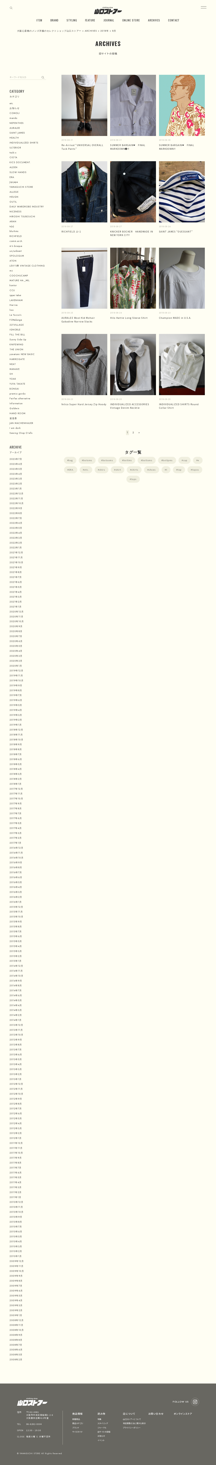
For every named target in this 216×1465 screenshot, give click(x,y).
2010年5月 (16, 1236)
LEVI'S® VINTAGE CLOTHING (27, 265)
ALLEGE (14, 191)
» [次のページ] (139, 432)
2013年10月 (16, 1034)
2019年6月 (16, 700)
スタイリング (103, 1423)
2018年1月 (16, 783)
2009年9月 (16, 1275)
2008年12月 (17, 1320)
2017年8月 (16, 808)
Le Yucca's (15, 315)
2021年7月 (16, 577)
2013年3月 (16, 1069)
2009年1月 (16, 1315)
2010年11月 (16, 1207)
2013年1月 (16, 1079)
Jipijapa (14, 182)
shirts (134, 469)
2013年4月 (16, 1064)
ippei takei (15, 295)
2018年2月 (16, 779)
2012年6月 (16, 1113)
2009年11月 (16, 1266)
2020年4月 (16, 651)
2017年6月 (16, 818)
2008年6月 (16, 1349)
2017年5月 (16, 823)
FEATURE (90, 20)
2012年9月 (16, 1098)
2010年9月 (16, 1216)
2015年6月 (16, 936)
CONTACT (174, 20)
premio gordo (18, 393)
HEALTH (14, 137)
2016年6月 (16, 877)
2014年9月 (16, 980)
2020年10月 (17, 621)
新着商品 (76, 1419)
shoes (152, 469)
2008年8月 (16, 1339)
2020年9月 (16, 626)
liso (12, 310)
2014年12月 (16, 965)
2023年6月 (16, 464)
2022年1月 (16, 547)
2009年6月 (16, 1290)
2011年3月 (16, 1187)
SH (11, 373)
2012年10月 (16, 1093)
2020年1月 (16, 665)
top (180, 469)
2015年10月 (16, 916)
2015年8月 (16, 926)
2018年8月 (16, 749)
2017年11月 (16, 793)
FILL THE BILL (17, 334)
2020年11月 (16, 616)
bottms (128, 460)
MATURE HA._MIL (20, 280)
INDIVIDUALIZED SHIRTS (24, 142)
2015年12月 (16, 906)
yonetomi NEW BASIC (22, 354)
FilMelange (16, 319)
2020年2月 (16, 660)
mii (11, 270)
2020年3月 (16, 655)
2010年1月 (16, 1256)
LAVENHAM (16, 300)
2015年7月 (16, 931)
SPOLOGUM (17, 255)
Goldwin (14, 408)
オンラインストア (183, 1413)
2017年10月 (16, 798)
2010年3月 (16, 1246)
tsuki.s (13, 152)
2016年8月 (16, 867)
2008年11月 (16, 1325)
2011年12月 (16, 1143)
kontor (13, 285)
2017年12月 (16, 788)
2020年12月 (17, 611)
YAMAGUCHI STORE (21, 187)
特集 (99, 1419)
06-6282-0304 (34, 1424)
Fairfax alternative (20, 398)
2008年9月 (16, 1335)
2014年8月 (16, 985)
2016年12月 (16, 847)
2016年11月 (16, 852)
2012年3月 (16, 1128)
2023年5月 (16, 469)
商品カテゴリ (77, 1423)
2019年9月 (16, 685)
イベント (101, 1440)
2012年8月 (16, 1103)
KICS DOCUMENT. (20, 162)
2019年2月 (16, 719)
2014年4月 (16, 1005)
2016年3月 (16, 892)
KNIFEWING (17, 344)
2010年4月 (16, 1241)
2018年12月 (16, 729)
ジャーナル (102, 1427)
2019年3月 (16, 715)
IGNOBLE (15, 329)
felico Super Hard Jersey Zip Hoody (83, 404)
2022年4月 (16, 532)
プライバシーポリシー (132, 1427)
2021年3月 (16, 596)
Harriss (14, 305)
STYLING (72, 20)
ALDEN (14, 167)
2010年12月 (16, 1202)
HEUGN (14, 196)
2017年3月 (16, 833)
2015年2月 (16, 956)
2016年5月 (16, 882)
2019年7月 (16, 695)
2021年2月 (16, 601)
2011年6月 (16, 1172)
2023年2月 (16, 483)
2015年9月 (16, 921)
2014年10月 (16, 975)
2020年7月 (16, 636)
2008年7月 (16, 1344)
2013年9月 (16, 1039)
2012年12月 (16, 1084)
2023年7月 (16, 459)
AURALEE (15, 128)
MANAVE (15, 369)
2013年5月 (16, 1059)
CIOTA (13, 157)
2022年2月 (16, 542)
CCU (12, 290)
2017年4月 (16, 828)
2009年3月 (16, 1305)
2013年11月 (16, 1030)
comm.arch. (16, 241)
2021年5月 (16, 587)
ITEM (39, 20)
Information (16, 403)
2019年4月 (16, 710)
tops (134, 479)
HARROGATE (17, 359)
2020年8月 (16, 631)
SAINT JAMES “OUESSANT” (176, 231)
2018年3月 (16, 774)
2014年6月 (16, 995)
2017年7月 (16, 813)
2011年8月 (16, 1162)
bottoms (147, 460)
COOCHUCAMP (19, 275)
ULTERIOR (15, 147)
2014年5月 (16, 1000)
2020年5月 (16, 646)
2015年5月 (16, 941)
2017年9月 (16, 803)
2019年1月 (16, 724)
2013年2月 (16, 1074)
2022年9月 (16, 508)
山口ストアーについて (132, 1419)
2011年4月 (16, 1182)
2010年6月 (16, 1231)
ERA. (71, 469)
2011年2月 (16, 1192)
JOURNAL (108, 20)
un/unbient (16, 251)
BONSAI (14, 388)
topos (195, 469)
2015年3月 (16, 951)
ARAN (13, 221)
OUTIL (13, 201)
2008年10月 (17, 1330)
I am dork (15, 428)
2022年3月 (16, 537)
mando (13, 118)
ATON (13, 260)
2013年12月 (16, 1025)
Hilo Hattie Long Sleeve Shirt (129, 317)
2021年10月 (16, 562)
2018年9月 (16, 744)
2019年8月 (16, 690)
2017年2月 (16, 837)
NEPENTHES (17, 123)
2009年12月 (17, 1261)
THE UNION (16, 349)
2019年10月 (16, 680)
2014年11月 (16, 970)
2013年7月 (16, 1049)
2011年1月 (15, 1197)
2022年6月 (16, 523)
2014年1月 (16, 1020)
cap (185, 460)
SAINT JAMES (17, 132)
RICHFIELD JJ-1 (71, 231)
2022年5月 (16, 528)
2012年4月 (16, 1123)
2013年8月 (16, 1044)
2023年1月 (16, 488)
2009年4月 (16, 1300)
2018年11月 (16, 734)
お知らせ (14, 108)
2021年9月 (16, 567)
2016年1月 (16, 902)
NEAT (13, 364)
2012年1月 (16, 1138)
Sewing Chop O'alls (21, 433)
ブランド (75, 1427)
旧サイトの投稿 (104, 1431)
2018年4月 (16, 769)
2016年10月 (16, 857)
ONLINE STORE (131, 20)
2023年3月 (16, 478)
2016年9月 (16, 862)
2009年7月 (16, 1285)
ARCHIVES (154, 20)
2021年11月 (16, 557)
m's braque (16, 246)
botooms (108, 460)
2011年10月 (16, 1152)
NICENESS (16, 211)
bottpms (168, 460)
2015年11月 (16, 911)
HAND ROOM (18, 413)
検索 (43, 77)
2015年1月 (16, 960)
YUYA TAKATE (17, 383)
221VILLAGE (17, 324)
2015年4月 (16, 946)
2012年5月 (16, 1118)
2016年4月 (16, 887)
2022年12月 (16, 493)
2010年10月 (16, 1212)
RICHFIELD (16, 236)
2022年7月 (16, 518)
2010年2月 (16, 1251)
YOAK (13, 378)
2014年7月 (16, 990)
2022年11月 (16, 498)
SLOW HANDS (18, 172)
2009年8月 (16, 1280)
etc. (86, 469)
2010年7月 (16, 1226)
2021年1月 (16, 606)
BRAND (54, 20)
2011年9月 (16, 1157)
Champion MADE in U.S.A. (175, 317)
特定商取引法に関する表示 (134, 1423)
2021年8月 (16, 572)
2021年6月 (16, 582)
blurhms (14, 231)
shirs (102, 469)
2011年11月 (16, 1148)
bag (70, 460)
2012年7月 (16, 1108)
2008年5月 (16, 1354)
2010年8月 (16, 1221)
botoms (87, 460)
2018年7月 (16, 754)
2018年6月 (16, 759)
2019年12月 (16, 670)
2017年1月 (16, 842)
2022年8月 (16, 513)
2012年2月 (16, 1133)
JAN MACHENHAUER (21, 423)
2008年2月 (16, 1359)
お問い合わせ (156, 1413)
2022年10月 (17, 503)
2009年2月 (16, 1310)
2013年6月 (16, 1054)
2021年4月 (16, 592)
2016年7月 (16, 872)
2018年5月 (16, 764)
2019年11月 (16, 675)
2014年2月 (16, 1015)
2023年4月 (16, 473)
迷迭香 (13, 418)
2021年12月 (16, 552)
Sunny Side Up (18, 339)
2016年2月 (16, 897)
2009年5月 (16, 1295)
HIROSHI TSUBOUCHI (22, 216)
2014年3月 (16, 1010)
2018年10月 (16, 739)
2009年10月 (17, 1271)
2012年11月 (16, 1088)
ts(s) (12, 226)
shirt (118, 469)
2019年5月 (16, 705)
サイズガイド (77, 1431)
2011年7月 (16, 1167)
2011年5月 (16, 1177)
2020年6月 (16, 641)
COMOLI (15, 113)
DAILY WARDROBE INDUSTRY (27, 206)
